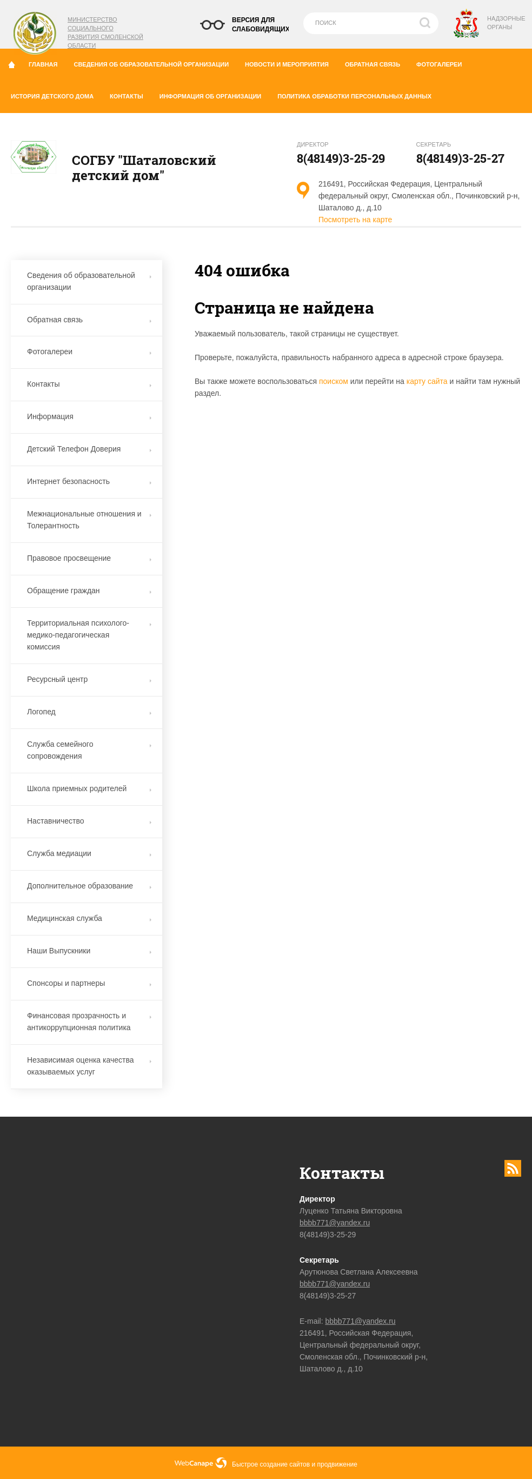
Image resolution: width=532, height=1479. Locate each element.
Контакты (130, 94)
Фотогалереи (443, 62)
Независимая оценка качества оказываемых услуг (89, 1066)
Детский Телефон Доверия (89, 449)
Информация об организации (214, 94)
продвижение (337, 1464)
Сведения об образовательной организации (155, 62)
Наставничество (89, 821)
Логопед (89, 711)
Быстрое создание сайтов (271, 1464)
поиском (333, 381)
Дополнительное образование (89, 885)
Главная (47, 62)
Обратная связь (376, 62)
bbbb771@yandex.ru (335, 1222)
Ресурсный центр (89, 679)
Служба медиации (89, 853)
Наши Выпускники (89, 950)
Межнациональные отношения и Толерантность (89, 519)
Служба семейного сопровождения (89, 750)
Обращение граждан (89, 590)
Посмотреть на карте (355, 219)
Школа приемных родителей (89, 788)
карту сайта (427, 381)
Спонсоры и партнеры (89, 983)
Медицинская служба (89, 918)
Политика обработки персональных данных (354, 96)
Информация (89, 416)
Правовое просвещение (89, 558)
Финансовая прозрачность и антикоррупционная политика (89, 1021)
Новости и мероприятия (291, 62)
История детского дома (56, 94)
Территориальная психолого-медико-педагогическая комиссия (89, 635)
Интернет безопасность (89, 481)
